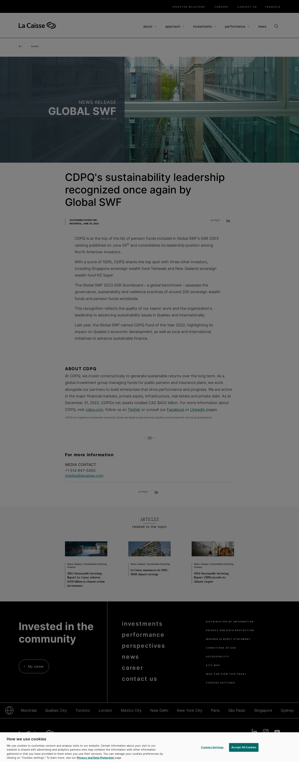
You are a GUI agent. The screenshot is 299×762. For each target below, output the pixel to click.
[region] (149, 747)
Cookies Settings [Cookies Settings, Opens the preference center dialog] (212, 747)
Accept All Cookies (243, 747)
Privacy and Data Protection (95, 757)
